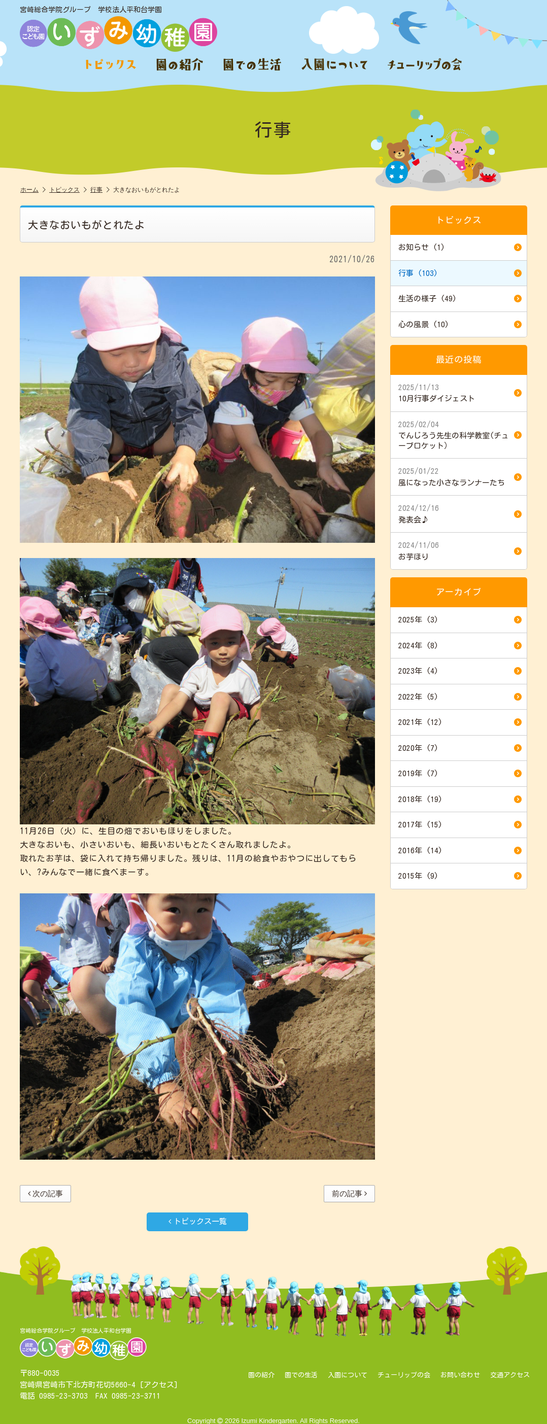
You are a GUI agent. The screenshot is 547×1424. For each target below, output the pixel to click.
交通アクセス (510, 1375)
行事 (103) (460, 273)
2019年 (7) (460, 774)
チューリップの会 (404, 1375)
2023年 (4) (460, 671)
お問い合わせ (460, 1375)
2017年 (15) (460, 825)
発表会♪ (460, 513)
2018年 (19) (460, 799)
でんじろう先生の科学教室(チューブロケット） (460, 434)
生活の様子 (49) (460, 299)
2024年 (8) (460, 646)
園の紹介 (261, 1375)
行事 (100, 190)
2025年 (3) (460, 620)
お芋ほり (460, 550)
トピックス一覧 (197, 1221)
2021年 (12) (460, 722)
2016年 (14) (460, 851)
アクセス (159, 1384)
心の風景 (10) (460, 325)
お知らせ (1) (460, 247)
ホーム (33, 190)
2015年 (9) (460, 876)
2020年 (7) (460, 748)
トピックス (68, 190)
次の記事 (45, 1193)
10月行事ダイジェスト (460, 393)
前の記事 (349, 1193)
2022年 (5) (460, 697)
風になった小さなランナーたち (460, 476)
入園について (347, 1375)
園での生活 (301, 1375)
